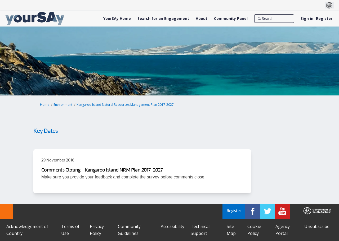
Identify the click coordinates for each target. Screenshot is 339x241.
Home (44, 104)
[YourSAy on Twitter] (267, 211)
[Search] (274, 18)
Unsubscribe (316, 226)
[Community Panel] (231, 18)
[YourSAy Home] (117, 18)
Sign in (307, 18)
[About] (201, 18)
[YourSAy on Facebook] (252, 211)
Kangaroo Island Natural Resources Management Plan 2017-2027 (125, 104)
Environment (62, 104)
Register (324, 18)
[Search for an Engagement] (163, 18)
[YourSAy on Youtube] (282, 211)
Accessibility (172, 226)
